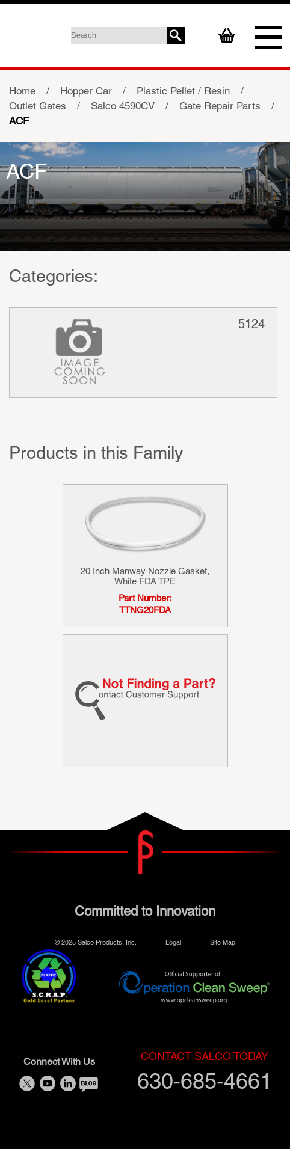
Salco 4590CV (123, 106)
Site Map (222, 942)
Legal (173, 942)
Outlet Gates (37, 106)
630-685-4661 (204, 1072)
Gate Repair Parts (220, 106)
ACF (19, 121)
